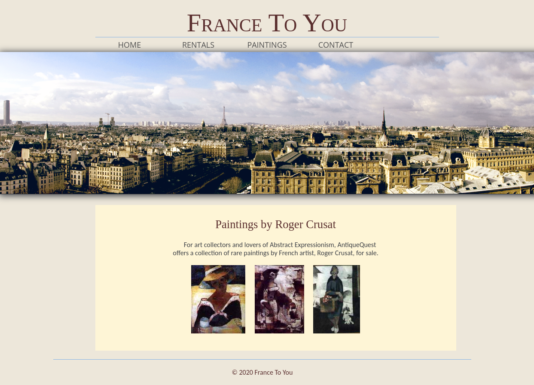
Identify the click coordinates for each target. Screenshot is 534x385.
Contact (335, 45)
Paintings (267, 45)
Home (129, 45)
